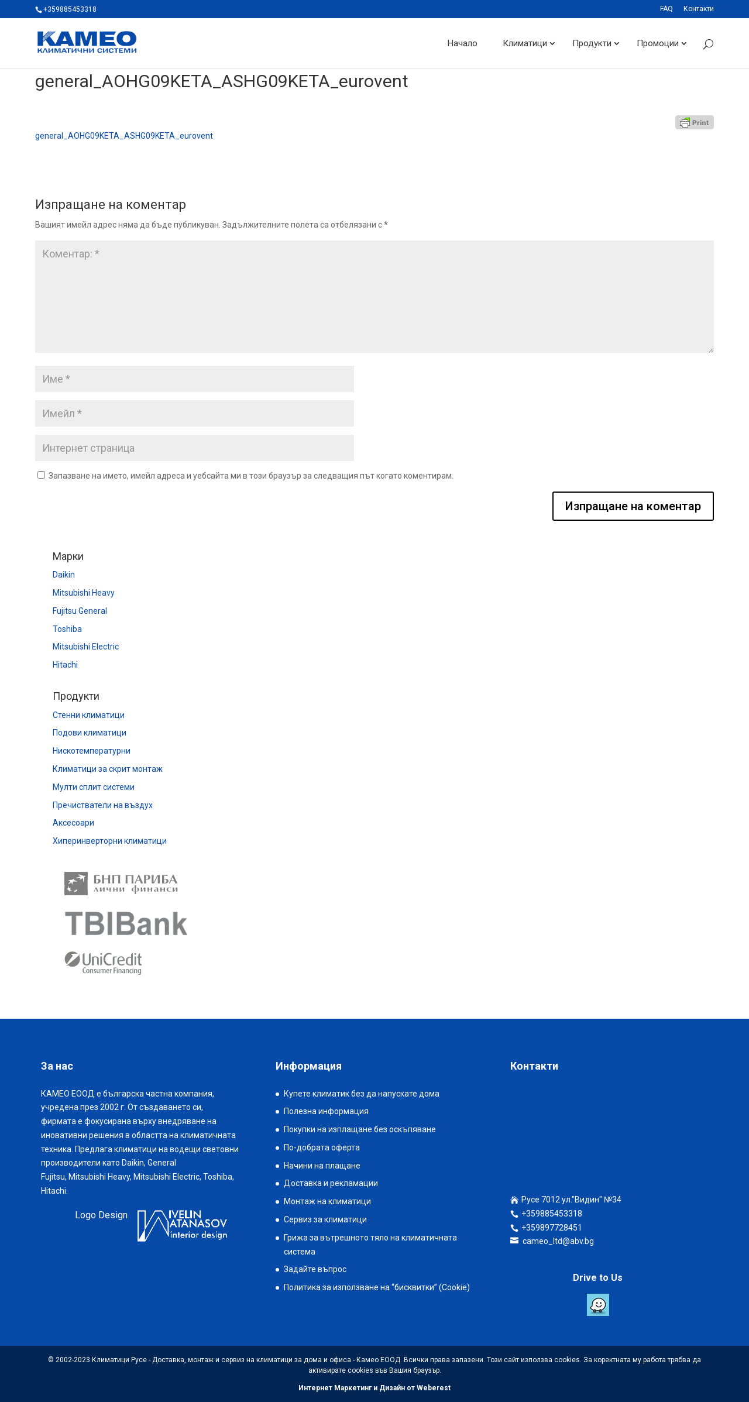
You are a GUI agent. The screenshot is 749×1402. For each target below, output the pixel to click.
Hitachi (65, 664)
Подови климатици (89, 732)
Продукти (591, 43)
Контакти (698, 9)
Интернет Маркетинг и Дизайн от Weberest (374, 1388)
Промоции (658, 43)
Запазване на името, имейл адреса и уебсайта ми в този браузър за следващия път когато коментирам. (251, 475)
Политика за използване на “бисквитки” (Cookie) (377, 1287)
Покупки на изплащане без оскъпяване (360, 1129)
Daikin (64, 574)
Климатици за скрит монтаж (108, 769)
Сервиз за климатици (325, 1219)
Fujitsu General (80, 611)
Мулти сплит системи (94, 787)
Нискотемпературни (91, 750)
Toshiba (67, 629)
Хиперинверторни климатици (110, 841)
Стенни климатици (89, 715)
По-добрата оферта (322, 1147)
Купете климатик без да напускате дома (361, 1093)
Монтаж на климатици (327, 1201)
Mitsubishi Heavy (84, 592)
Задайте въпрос (315, 1269)
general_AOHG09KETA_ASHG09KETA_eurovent (124, 135)
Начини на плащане (322, 1165)
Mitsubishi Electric (86, 646)
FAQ (666, 9)
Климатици (525, 43)
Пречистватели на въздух (103, 805)
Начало (462, 43)
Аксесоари (73, 822)
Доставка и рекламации (331, 1183)
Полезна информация (326, 1111)
